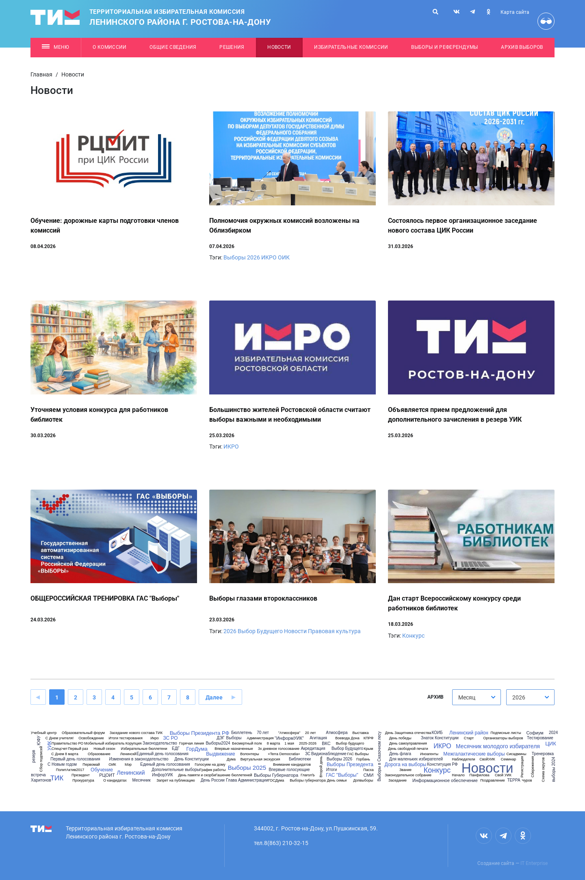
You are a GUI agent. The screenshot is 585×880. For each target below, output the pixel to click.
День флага (400, 754)
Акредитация (313, 749)
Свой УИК (503, 775)
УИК (49, 745)
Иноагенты (429, 754)
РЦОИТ (107, 775)
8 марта (273, 743)
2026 (229, 631)
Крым (368, 749)
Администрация (260, 738)
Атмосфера (336, 733)
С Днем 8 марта (64, 754)
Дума (231, 759)
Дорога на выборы (406, 764)
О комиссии (109, 47)
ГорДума (196, 748)
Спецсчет (59, 749)
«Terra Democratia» (284, 754)
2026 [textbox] (518, 697)
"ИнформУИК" (289, 738)
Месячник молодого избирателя (498, 746)
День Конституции (191, 759)
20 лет (310, 733)
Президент (81, 775)
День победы (400, 738)
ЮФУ (39, 740)
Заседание (397, 780)
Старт (469, 738)
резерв (34, 756)
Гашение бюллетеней (233, 775)
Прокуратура (83, 780)
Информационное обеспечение (445, 780)
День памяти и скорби (196, 775)
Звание (405, 770)
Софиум (534, 733)
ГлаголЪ (308, 775)
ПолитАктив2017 (70, 770)
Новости (279, 47)
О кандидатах (114, 780)
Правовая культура (334, 631)
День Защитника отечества (408, 733)
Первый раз (78, 749)
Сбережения (532, 766)
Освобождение (91, 738)
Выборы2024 (218, 743)
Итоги (331, 770)
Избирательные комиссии (351, 47)
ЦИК (550, 743)
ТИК (57, 778)
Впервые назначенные (233, 749)
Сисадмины (516, 754)
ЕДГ (176, 749)
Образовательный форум (83, 733)
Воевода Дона (347, 738)
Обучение (102, 769)
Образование (99, 754)
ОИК (284, 257)
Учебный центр (44, 733)
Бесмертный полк (247, 743)
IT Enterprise (534, 863)
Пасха (368, 770)
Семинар (508, 759)
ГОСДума (276, 780)
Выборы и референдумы (444, 47)
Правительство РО (68, 743)
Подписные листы (505, 733)
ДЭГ (220, 738)
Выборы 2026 (241, 257)
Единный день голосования (162, 754)
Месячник (141, 780)
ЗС (307, 754)
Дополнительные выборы (175, 770)
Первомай (91, 765)
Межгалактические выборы (474, 753)
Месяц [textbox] (466, 697)
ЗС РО (170, 738)
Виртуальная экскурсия (260, 759)
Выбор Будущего (260, 631)
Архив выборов (522, 47)
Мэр (128, 765)
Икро (154, 738)
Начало (458, 775)
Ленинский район (468, 732)
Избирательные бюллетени (144, 749)
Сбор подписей (41, 759)
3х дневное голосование (278, 749)
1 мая (289, 743)
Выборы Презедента (350, 764)
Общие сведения (173, 47)
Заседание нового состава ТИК (136, 733)
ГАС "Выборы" (342, 775)
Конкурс (413, 635)
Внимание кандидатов (292, 765)
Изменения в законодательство (138, 759)
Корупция (134, 743)
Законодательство (160, 743)
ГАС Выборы (357, 754)
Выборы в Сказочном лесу (379, 756)
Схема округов (543, 769)
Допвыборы (363, 780)
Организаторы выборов (503, 738)
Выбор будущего (350, 743)
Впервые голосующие (289, 770)
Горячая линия (191, 743)
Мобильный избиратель (104, 743)
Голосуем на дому (210, 765)
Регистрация (522, 767)
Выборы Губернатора (276, 775)
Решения (231, 47)
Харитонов (41, 780)
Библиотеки (300, 759)
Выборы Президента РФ (200, 733)
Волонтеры (249, 754)
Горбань (363, 759)
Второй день (321, 767)
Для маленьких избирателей (416, 759)
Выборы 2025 (247, 768)
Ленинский (131, 772)
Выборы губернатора (307, 780)
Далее (214, 697)
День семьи (337, 780)
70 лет (263, 733)
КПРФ (368, 738)
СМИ (369, 775)
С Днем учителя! (60, 738)
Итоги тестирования (125, 738)
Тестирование (540, 738)
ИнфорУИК (162, 775)
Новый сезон (104, 749)
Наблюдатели (463, 759)
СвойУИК (487, 759)
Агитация (318, 738)
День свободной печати (408, 749)
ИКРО (269, 257)
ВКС (326, 743)
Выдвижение (220, 753)
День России (213, 780)
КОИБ (436, 733)
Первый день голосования (75, 759)
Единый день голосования (165, 764)
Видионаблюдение (329, 754)
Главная (41, 74)
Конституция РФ (442, 764)
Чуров (527, 780)
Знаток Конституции (440, 738)
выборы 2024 (554, 769)
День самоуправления (408, 743)
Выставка (361, 733)
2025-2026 (307, 743)
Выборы (234, 738)
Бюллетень (241, 733)
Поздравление (492, 780)
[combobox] (476, 697)
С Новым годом (62, 764)
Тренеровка (543, 754)
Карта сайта (514, 12)
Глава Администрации (247, 780)
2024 (553, 733)
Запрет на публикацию (175, 780)
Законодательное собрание (408, 775)
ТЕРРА (513, 780)
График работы (213, 770)
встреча (38, 775)
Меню (55, 47)
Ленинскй (128, 754)
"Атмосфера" (289, 733)
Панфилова (480, 775)
